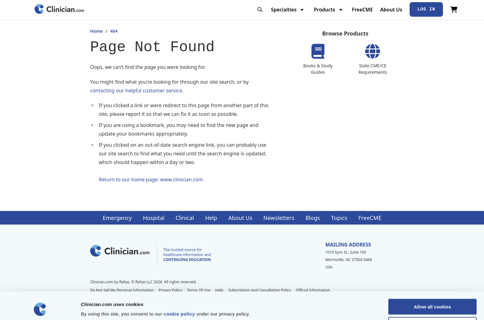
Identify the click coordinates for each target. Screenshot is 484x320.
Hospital (154, 217)
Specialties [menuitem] (284, 9)
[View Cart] (453, 9)
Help (211, 217)
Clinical (185, 217)
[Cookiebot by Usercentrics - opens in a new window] (40, 308)
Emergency (116, 217)
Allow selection (432, 298)
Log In (426, 9)
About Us (391, 9)
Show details (324, 307)
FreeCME (362, 9)
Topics (339, 217)
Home (96, 31)
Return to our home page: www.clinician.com (151, 179)
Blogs (313, 217)
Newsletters (278, 217)
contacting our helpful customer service (136, 90)
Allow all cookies (432, 280)
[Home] (59, 9)
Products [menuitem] (324, 9)
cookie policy (179, 287)
